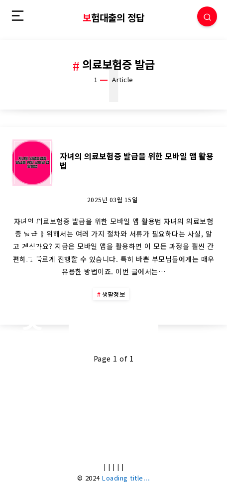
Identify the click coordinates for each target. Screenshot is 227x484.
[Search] (207, 16)
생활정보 (113, 294)
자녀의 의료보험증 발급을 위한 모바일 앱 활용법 (137, 160)
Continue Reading (113, 325)
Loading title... (126, 478)
